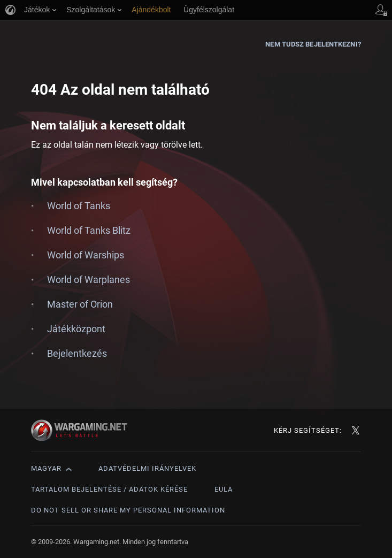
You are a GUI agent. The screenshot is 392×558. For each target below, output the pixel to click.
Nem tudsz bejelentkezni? (312, 44)
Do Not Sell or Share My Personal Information (128, 510)
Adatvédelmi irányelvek (147, 468)
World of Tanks (78, 205)
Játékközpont (76, 328)
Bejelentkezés (77, 353)
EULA (223, 489)
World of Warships (85, 255)
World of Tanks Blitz (88, 230)
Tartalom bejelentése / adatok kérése (109, 489)
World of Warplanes (88, 279)
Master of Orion (80, 304)
